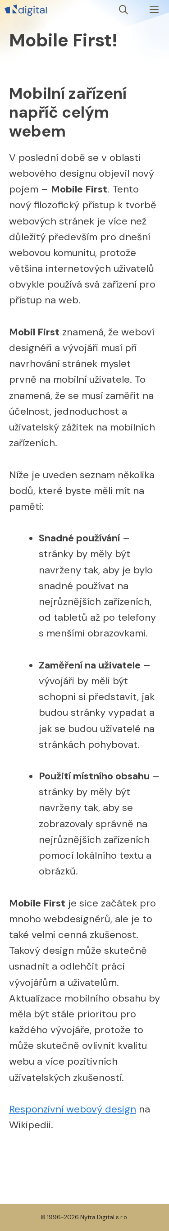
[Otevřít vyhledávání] (124, 10)
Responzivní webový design (72, 1109)
